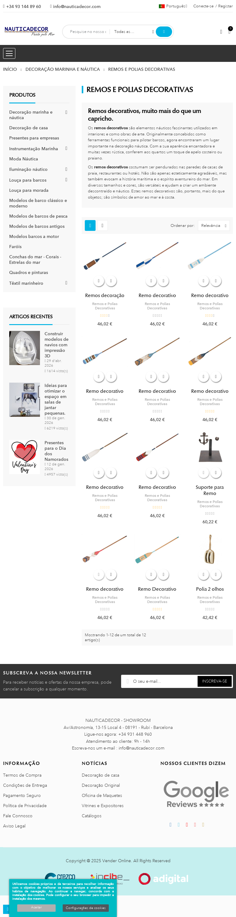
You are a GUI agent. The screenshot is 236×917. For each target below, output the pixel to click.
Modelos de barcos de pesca (38, 216)
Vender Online (116, 860)
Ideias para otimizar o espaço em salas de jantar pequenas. (56, 399)
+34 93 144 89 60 (23, 6)
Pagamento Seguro (22, 795)
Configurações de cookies (86, 908)
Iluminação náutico (28, 169)
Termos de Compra (22, 775)
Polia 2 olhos (210, 589)
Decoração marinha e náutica (31, 114)
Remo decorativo (157, 295)
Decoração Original (101, 785)
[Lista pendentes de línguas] (173, 6)
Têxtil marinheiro (26, 283)
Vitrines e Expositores (103, 805)
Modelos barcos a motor (34, 236)
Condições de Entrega (25, 785)
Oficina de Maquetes (102, 795)
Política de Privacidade (25, 805)
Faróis (15, 246)
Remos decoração (104, 295)
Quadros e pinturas (28, 272)
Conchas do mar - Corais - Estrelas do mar (35, 259)
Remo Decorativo (157, 589)
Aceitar (36, 907)
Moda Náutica (23, 159)
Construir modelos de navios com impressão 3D (57, 345)
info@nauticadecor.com (76, 6)
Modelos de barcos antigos (37, 226)
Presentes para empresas (34, 138)
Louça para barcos (27, 180)
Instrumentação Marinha (33, 148)
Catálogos (91, 815)
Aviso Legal (14, 826)
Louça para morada (29, 190)
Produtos (22, 95)
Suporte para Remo (210, 490)
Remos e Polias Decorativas (104, 306)
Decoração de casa (28, 128)
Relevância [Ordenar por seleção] (215, 225)
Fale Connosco (18, 815)
